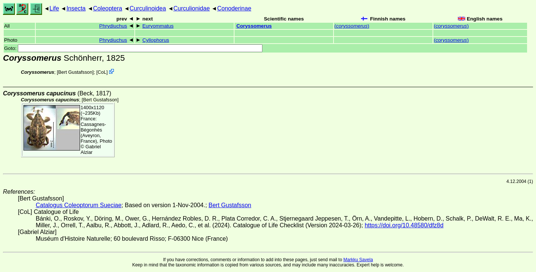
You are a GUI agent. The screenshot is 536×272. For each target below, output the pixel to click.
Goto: (133, 48)
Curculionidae (191, 8)
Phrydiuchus (113, 26)
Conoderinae (234, 8)
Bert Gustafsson (75, 72)
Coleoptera (107, 8)
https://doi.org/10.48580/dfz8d (404, 225)
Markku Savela (358, 259)
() (351, 26)
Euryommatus (157, 26)
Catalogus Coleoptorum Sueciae (78, 205)
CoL (102, 72)
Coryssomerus (254, 26)
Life (54, 8)
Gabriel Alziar (91, 149)
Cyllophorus (155, 40)
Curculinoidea (148, 8)
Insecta (76, 8)
